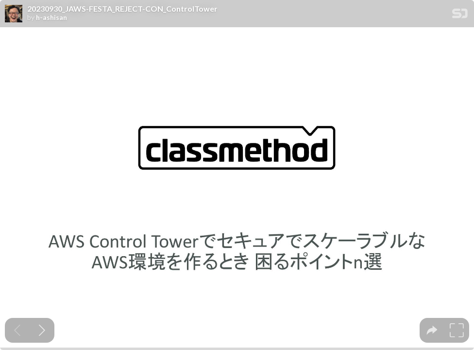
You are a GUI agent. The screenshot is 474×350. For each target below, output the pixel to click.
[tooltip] (432, 330)
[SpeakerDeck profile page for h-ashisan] (13, 14)
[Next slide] (42, 330)
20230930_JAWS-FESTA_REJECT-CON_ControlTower (122, 9)
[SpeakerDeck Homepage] (460, 15)
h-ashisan (51, 17)
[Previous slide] (17, 330)
